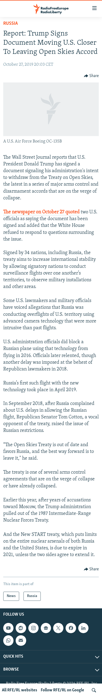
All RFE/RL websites (19, 690)
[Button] (91, 76)
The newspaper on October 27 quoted (41, 212)
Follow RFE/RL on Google (62, 690)
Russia (10, 23)
